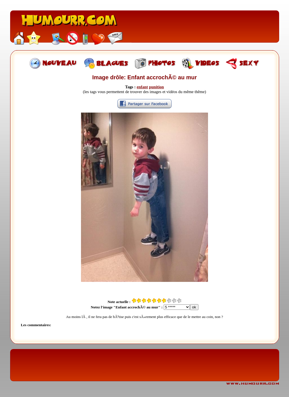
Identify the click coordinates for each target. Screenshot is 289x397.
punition (156, 87)
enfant (142, 87)
